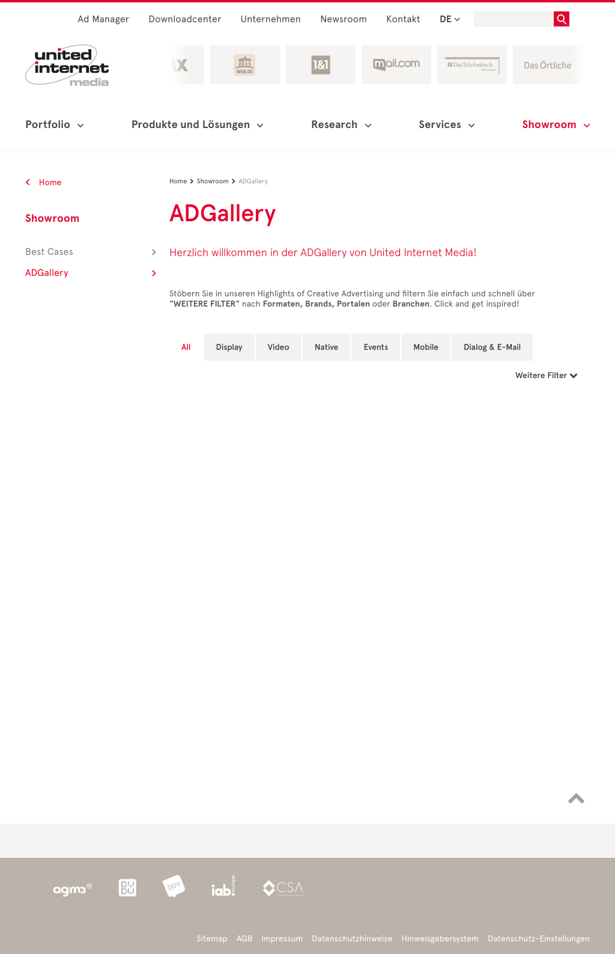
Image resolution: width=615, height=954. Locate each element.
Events (375, 347)
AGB (245, 939)
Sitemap (211, 939)
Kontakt (403, 19)
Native (327, 347)
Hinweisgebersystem (440, 939)
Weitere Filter (546, 375)
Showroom (52, 218)
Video (278, 347)
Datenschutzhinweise (352, 939)
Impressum (282, 939)
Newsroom (343, 19)
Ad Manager (104, 19)
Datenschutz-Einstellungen (539, 939)
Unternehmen (271, 19)
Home (43, 182)
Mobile (425, 347)
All (186, 347)
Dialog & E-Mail (492, 347)
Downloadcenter (184, 19)
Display (229, 347)
